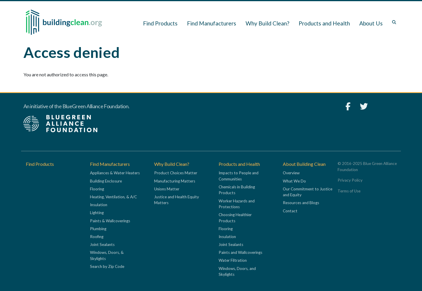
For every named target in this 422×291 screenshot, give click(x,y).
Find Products (160, 23)
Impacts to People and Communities (238, 176)
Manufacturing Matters (174, 181)
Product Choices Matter (175, 173)
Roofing (96, 236)
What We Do (294, 181)
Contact (290, 211)
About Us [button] (371, 23)
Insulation (98, 204)
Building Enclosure (106, 181)
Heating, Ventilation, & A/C (113, 196)
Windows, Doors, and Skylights (237, 271)
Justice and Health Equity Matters (176, 199)
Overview (291, 173)
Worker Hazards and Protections (237, 204)
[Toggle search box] (394, 22)
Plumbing (98, 228)
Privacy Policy (350, 180)
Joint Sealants (102, 244)
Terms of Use (349, 191)
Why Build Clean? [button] (267, 23)
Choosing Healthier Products (235, 217)
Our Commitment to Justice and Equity (307, 192)
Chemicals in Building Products (237, 190)
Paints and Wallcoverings (240, 252)
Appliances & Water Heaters (115, 173)
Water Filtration (233, 260)
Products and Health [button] (324, 23)
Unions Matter (166, 189)
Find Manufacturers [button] (211, 23)
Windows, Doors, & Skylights (107, 255)
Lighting (97, 212)
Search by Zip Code (107, 266)
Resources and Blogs (301, 202)
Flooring (97, 189)
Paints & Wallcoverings (110, 220)
